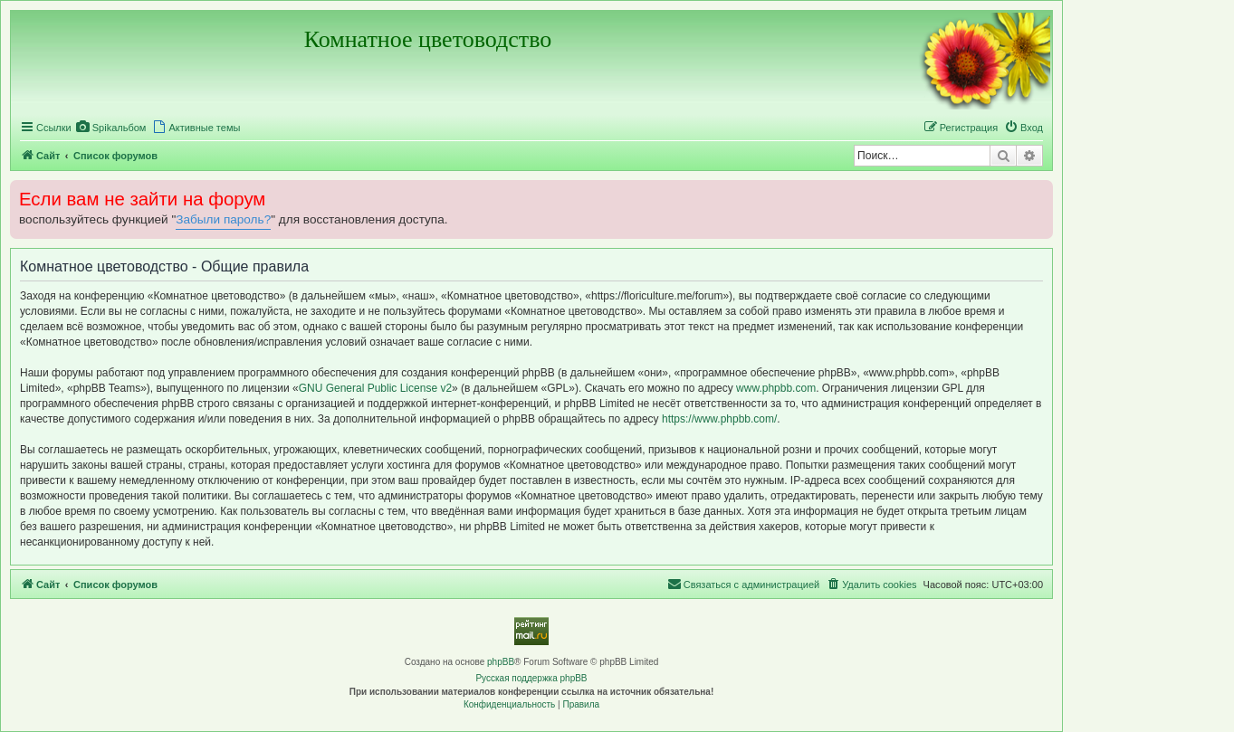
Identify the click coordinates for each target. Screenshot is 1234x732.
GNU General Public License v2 (375, 388)
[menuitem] (111, 127)
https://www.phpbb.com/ (719, 419)
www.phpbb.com (776, 388)
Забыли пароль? (223, 219)
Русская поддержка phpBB (531, 678)
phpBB (500, 662)
